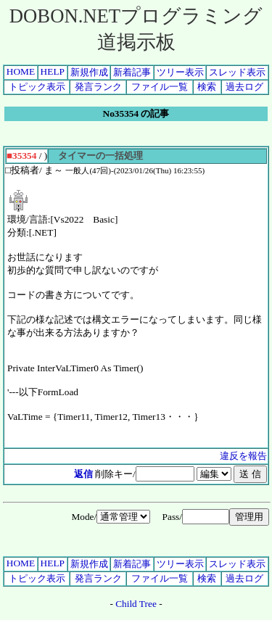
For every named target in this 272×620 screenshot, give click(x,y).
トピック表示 (37, 86)
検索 (206, 86)
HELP (53, 71)
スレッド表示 (237, 72)
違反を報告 (243, 455)
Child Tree (136, 603)
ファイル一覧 (159, 86)
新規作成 (89, 72)
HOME (21, 71)
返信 (83, 473)
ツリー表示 (180, 72)
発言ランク (98, 86)
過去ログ (244, 86)
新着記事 (132, 72)
